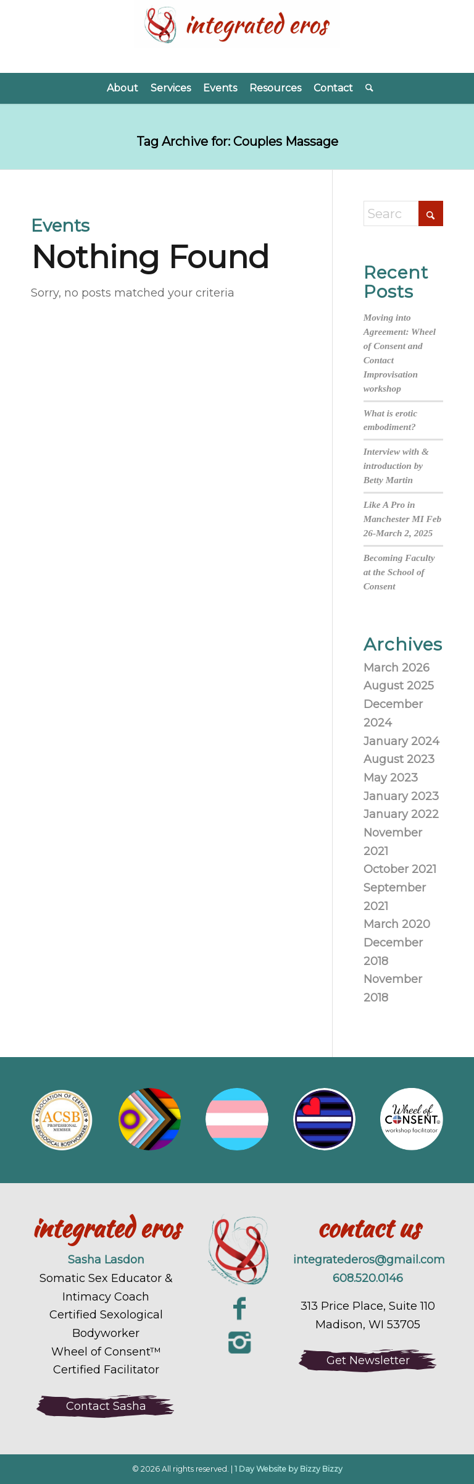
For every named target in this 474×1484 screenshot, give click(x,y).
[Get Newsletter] (368, 1360)
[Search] (366, 88)
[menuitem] (122, 88)
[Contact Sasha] (106, 1406)
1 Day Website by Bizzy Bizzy (289, 1468)
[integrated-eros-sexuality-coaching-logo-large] (237, 1251)
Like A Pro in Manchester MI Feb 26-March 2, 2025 (403, 518)
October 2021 (400, 869)
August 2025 (399, 686)
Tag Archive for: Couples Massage (237, 141)
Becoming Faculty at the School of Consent (399, 571)
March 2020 (397, 924)
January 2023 (401, 796)
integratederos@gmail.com (369, 1260)
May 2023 (391, 778)
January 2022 (401, 814)
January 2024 (401, 741)
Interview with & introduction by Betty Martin (396, 465)
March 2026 (397, 668)
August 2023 (399, 759)
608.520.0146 (368, 1278)
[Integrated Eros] (237, 36)
